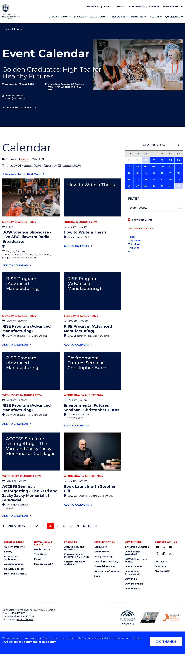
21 (146, 179)
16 (162, 173)
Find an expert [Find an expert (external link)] (42, 564)
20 (137, 179)
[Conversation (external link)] (170, 554)
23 (162, 179)
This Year (133, 247)
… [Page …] (71, 526)
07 (145, 166)
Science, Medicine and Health (75, 563)
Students (135, 6)
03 (170, 160)
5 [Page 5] (57, 526)
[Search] (93, 6)
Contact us (161, 561)
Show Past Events (142, 219)
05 (129, 166)
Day (4, 159)
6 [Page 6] (64, 526)
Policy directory (103, 556)
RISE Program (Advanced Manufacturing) (23, 283)
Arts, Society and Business (74, 548)
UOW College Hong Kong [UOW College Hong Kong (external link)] (135, 560)
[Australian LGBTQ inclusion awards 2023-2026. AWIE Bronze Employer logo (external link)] (149, 617)
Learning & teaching (106, 561)
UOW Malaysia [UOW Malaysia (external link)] (132, 584)
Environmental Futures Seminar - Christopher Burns (87, 362)
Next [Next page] (90, 526)
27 (137, 185)
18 (178, 173)
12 (129, 173)
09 (162, 166)
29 (153, 185)
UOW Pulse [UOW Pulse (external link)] (131, 588)
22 (153, 179)
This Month (134, 244)
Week (14, 159)
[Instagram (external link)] (157, 554)
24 (170, 179)
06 (137, 166)
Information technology (11, 558)
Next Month (36, 174)
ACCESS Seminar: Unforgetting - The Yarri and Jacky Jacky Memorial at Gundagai (30, 446)
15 (154, 173)
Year (35, 159)
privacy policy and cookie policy (35, 641)
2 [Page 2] (37, 526)
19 (129, 179)
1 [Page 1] (30, 526)
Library (119, 6)
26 (129, 185)
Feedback (160, 566)
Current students (14, 547)
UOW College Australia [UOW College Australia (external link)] (132, 553)
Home (8, 29)
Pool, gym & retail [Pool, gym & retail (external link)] (14, 574)
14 (145, 173)
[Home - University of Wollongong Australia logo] (11, 11)
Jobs (97, 576)
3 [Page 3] (44, 526)
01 (154, 160)
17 (170, 173)
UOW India (130, 579)
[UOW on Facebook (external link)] (157, 547)
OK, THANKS (166, 641)
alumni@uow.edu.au (15, 98)
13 (137, 173)
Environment (101, 551)
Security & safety (14, 569)
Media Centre (42, 549)
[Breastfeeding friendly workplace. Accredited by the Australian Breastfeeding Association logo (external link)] (171, 618)
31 (146, 160)
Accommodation (14, 564)
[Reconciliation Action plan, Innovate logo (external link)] (127, 617)
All (43, 159)
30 (162, 185)
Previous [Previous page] (13, 526)
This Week (134, 240)
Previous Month (14, 174)
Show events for (139, 228)
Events (38, 559)
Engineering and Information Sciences (76, 555)
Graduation (100, 547)
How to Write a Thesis (91, 184)
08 (153, 166)
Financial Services (104, 566)
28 (145, 185)
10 (170, 166)
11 (178, 166)
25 (178, 179)
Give (107, 6)
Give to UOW (162, 571)
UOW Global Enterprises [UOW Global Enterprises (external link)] (131, 572)
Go (180, 207)
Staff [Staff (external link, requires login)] (152, 6)
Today (131, 236)
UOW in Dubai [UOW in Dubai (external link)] (132, 566)
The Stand (40, 554)
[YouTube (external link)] (170, 547)
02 (162, 160)
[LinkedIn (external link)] (164, 554)
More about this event (17, 107)
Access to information (107, 571)
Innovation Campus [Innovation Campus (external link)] (135, 547)
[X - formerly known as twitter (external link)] (164, 547)
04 (178, 160)
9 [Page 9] (78, 526)
